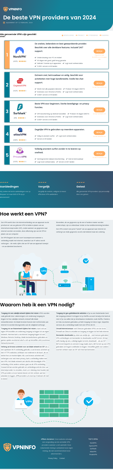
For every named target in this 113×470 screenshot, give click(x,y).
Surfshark (93, 450)
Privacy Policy (53, 459)
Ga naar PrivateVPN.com (99, 158)
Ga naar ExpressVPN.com (99, 88)
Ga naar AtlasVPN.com (99, 137)
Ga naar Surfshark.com (99, 115)
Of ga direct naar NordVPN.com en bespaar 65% (99, 58)
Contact (62, 459)
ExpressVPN (93, 447)
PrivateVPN (93, 455)
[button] (99, 52)
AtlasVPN (93, 453)
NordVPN (93, 444)
